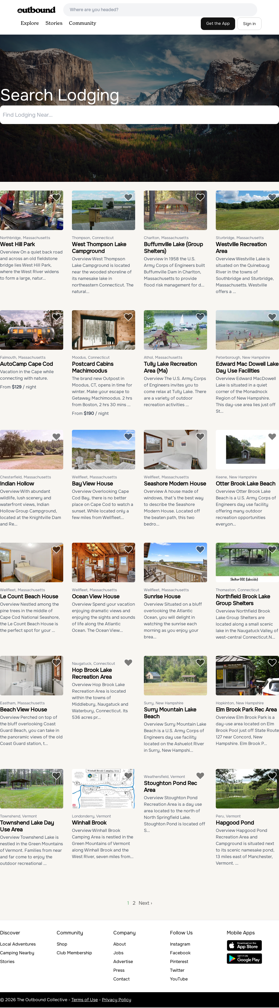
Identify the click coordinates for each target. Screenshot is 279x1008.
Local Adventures (18, 944)
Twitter (177, 971)
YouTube (179, 979)
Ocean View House (95, 597)
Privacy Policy (116, 1000)
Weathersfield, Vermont (164, 777)
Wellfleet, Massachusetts (94, 477)
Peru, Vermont (228, 816)
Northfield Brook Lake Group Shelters (243, 600)
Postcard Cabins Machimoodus (92, 368)
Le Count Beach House (29, 597)
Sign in (249, 23)
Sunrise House (162, 597)
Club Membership (74, 953)
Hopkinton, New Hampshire (240, 703)
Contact (121, 979)
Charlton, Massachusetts (166, 238)
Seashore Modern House (175, 484)
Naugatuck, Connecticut (93, 664)
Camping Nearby (17, 953)
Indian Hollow (17, 484)
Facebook (180, 953)
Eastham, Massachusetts (22, 703)
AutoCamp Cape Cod (26, 364)
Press (119, 971)
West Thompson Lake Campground (99, 248)
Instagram (180, 944)
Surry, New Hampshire (163, 703)
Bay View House (92, 484)
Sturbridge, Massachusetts (240, 238)
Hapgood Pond (235, 823)
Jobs (118, 953)
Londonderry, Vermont (91, 816)
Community (82, 23)
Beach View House (23, 710)
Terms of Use (84, 1000)
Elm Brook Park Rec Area (246, 710)
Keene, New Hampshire (236, 477)
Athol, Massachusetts (163, 357)
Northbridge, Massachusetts (25, 238)
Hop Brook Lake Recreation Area (92, 674)
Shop (62, 944)
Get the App (218, 23)
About (119, 944)
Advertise (123, 962)
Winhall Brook (89, 823)
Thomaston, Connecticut (237, 590)
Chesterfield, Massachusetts (25, 477)
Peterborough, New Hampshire (243, 357)
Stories (54, 23)
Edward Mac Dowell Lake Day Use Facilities (247, 368)
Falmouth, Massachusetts (23, 357)
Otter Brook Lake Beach (245, 484)
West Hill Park (17, 245)
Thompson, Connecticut (93, 238)
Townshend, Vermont (18, 816)
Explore (30, 23)
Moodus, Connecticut (91, 357)
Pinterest (179, 962)
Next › (145, 904)
